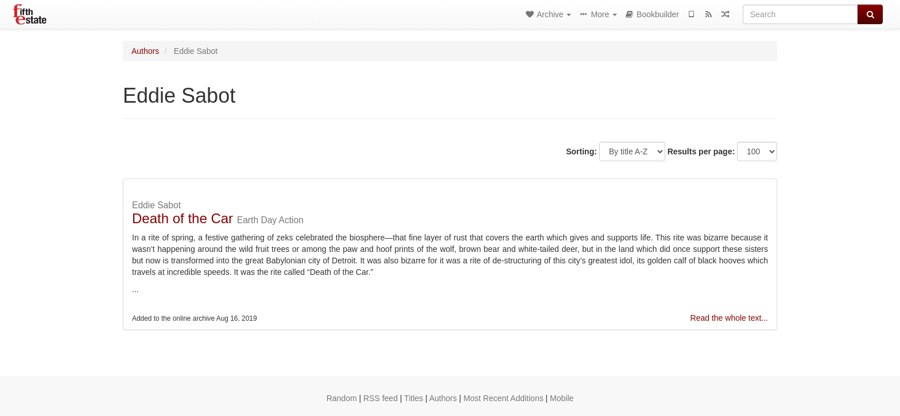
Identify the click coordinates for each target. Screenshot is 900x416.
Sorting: (581, 151)
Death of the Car (182, 218)
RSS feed (380, 398)
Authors (145, 51)
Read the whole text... (729, 317)
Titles (413, 398)
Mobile (561, 398)
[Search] (800, 14)
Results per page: (701, 151)
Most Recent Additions (503, 398)
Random (342, 398)
